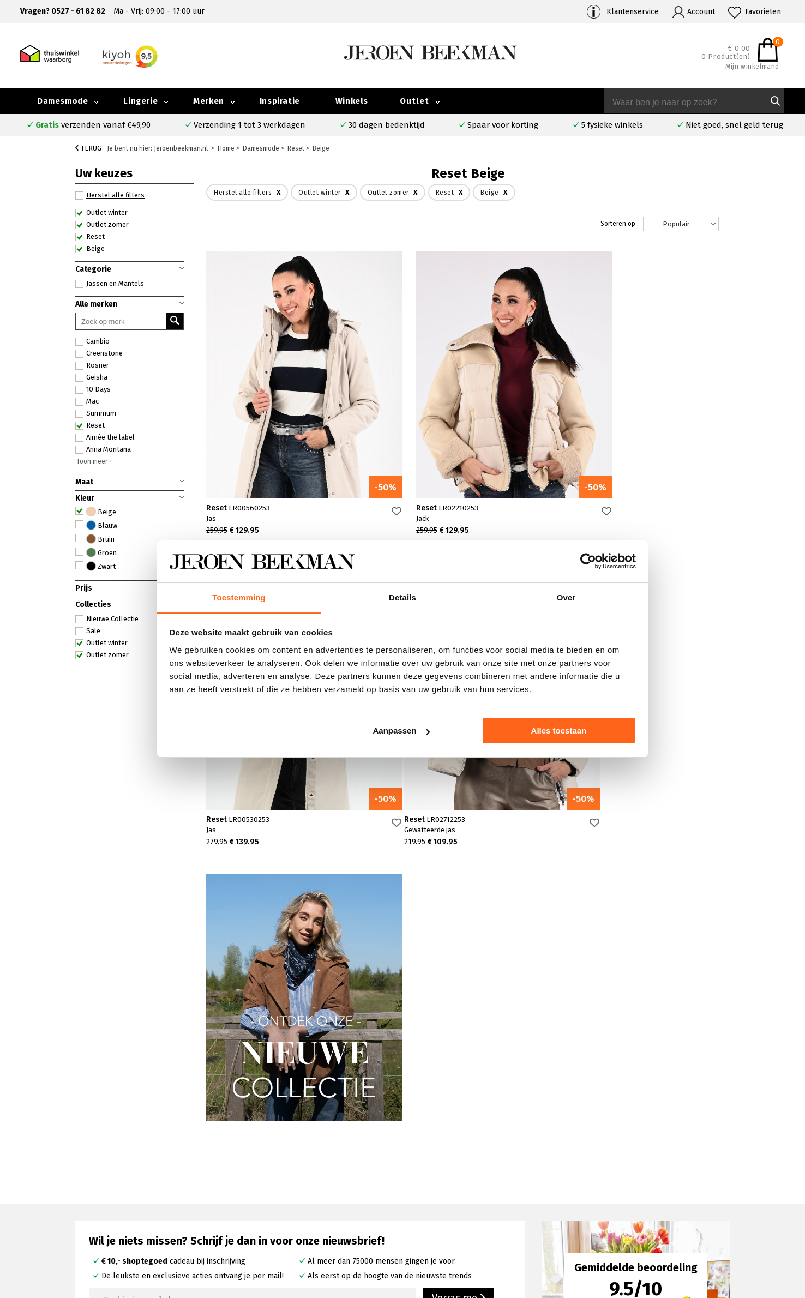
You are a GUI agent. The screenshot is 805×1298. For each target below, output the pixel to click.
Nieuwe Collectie (107, 619)
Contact (101, 1182)
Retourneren (110, 1207)
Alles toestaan (559, 731)
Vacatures (722, 1206)
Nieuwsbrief (630, 1206)
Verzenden (107, 1194)
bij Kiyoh (223, 1283)
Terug (88, 148)
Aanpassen (401, 731)
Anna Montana (103, 449)
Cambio (92, 341)
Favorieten (763, 11)
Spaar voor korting (502, 125)
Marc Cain (447, 1206)
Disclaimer (723, 1219)
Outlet (414, 101)
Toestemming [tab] (239, 597)
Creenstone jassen (462, 1181)
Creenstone (99, 353)
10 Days (93, 389)
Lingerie (140, 101)
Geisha (91, 377)
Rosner (92, 365)
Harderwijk (294, 1219)
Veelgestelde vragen (124, 1169)
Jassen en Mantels (109, 283)
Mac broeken (453, 1219)
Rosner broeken (459, 1169)
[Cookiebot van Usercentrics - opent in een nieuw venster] (588, 561)
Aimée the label (105, 437)
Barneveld (293, 1206)
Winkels (351, 101)
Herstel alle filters (110, 195)
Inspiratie (280, 101)
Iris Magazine (728, 1194)
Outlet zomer (102, 224)
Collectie (720, 1169)
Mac (87, 401)
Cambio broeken (459, 1194)
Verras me (458, 987)
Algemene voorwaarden (650, 1219)
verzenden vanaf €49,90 (93, 125)
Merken (208, 101)
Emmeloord (295, 1169)
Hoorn (286, 1194)
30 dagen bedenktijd (387, 125)
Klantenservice (632, 11)
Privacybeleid (632, 1231)
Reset (90, 236)
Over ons (624, 1169)
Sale (87, 631)
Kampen (289, 1181)
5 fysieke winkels (612, 125)
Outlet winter (101, 212)
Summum (95, 413)
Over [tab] (566, 597)
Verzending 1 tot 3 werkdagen (249, 125)
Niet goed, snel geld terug (734, 125)
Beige (90, 248)
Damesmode (62, 101)
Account (701, 11)
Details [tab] (402, 597)
